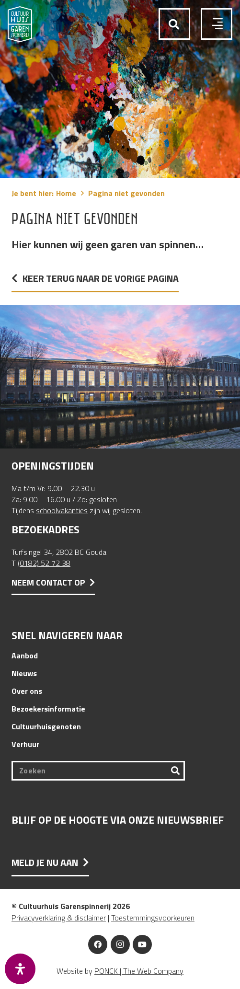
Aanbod (24, 655)
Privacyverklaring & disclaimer (58, 917)
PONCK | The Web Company (138, 971)
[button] (173, 25)
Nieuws (24, 673)
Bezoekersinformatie (48, 708)
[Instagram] (120, 944)
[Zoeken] (98, 771)
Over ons (26, 691)
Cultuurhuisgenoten (46, 726)
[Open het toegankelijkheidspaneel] (20, 969)
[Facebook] (97, 944)
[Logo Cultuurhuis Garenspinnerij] (20, 24)
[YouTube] (142, 944)
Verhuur (25, 744)
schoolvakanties (62, 510)
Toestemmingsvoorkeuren (152, 917)
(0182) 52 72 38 (44, 563)
